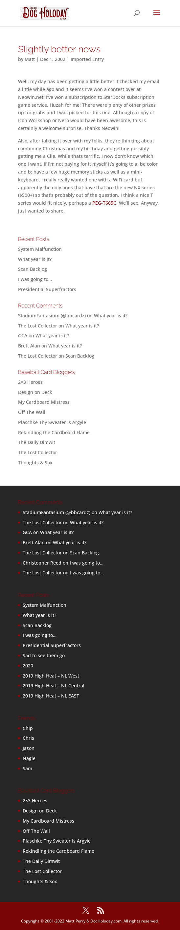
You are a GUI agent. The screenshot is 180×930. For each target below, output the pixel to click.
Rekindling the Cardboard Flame (54, 432)
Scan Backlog (32, 269)
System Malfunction (40, 249)
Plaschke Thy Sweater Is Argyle (52, 422)
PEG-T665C (104, 203)
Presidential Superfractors (47, 289)
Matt (30, 59)
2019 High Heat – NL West (51, 676)
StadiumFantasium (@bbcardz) (52, 315)
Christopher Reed (42, 563)
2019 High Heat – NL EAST (51, 696)
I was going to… (35, 279)
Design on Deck (35, 392)
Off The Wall (31, 412)
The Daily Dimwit (36, 442)
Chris (28, 738)
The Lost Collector (37, 452)
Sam (27, 768)
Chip (28, 728)
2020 (28, 665)
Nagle (29, 758)
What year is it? (35, 259)
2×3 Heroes (30, 382)
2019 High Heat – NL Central (53, 685)
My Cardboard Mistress (44, 402)
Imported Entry (87, 59)
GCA (22, 335)
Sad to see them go (44, 655)
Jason (28, 748)
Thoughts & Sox (35, 462)
